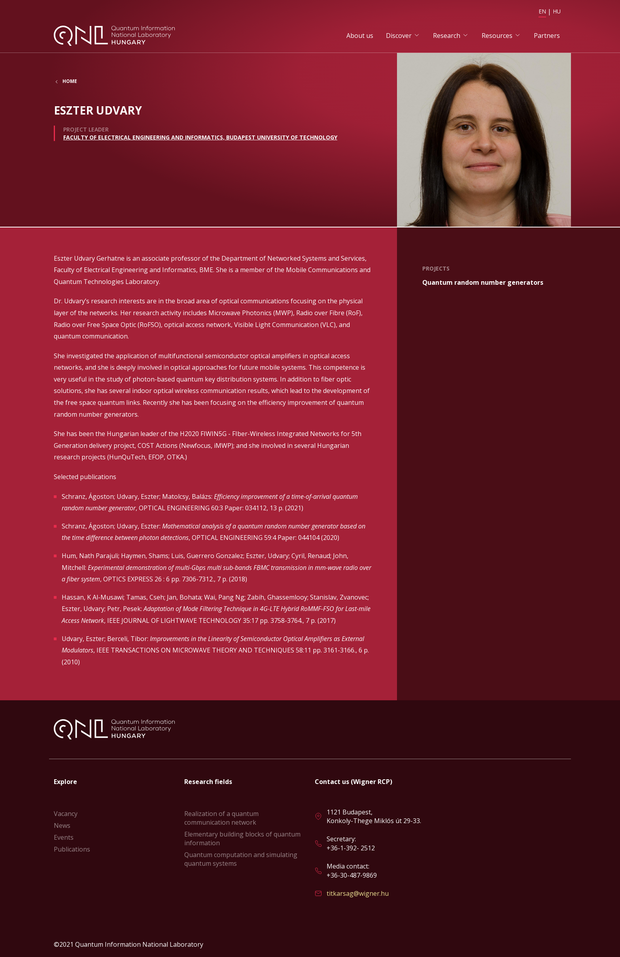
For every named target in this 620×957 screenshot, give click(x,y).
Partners (547, 36)
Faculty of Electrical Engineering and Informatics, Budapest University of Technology (200, 138)
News (62, 825)
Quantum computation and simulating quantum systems (240, 859)
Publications (72, 849)
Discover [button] (399, 36)
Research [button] (446, 36)
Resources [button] (497, 36)
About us (359, 36)
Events (64, 837)
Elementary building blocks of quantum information (242, 838)
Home (69, 82)
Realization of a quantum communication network (221, 818)
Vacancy (66, 813)
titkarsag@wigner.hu (358, 893)
